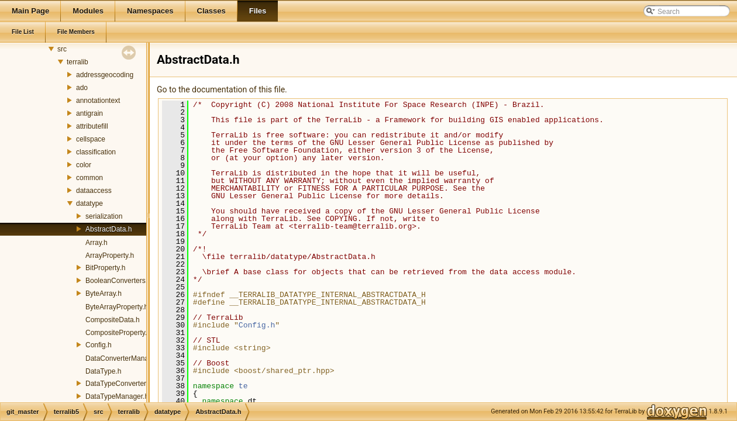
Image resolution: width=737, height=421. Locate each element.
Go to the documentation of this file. (222, 89)
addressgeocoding (104, 75)
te (243, 386)
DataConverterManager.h (124, 358)
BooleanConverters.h (118, 281)
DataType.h (103, 371)
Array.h (96, 243)
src (62, 49)
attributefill (92, 126)
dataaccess (94, 191)
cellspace (90, 139)
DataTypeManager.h (117, 396)
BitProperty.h (105, 268)
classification (96, 152)
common (89, 178)
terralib (77, 62)
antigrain (89, 113)
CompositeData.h (112, 320)
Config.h (98, 345)
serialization (103, 216)
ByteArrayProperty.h (116, 307)
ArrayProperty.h (109, 255)
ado (82, 88)
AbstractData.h (108, 229)
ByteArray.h (103, 293)
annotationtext (98, 100)
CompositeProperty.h (118, 333)
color (83, 165)
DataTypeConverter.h (118, 383)
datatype (89, 203)
